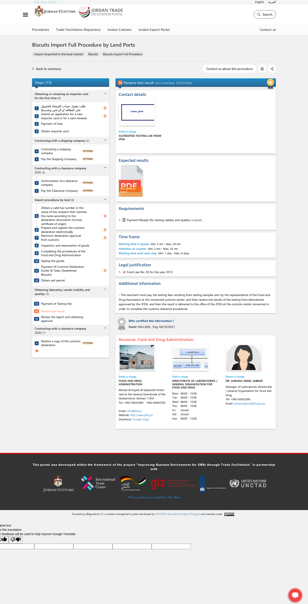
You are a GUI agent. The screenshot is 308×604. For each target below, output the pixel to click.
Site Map (174, 497)
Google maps (141, 419)
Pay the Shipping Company (59, 159)
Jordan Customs (119, 29)
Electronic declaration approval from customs (61, 238)
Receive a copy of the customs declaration (60, 343)
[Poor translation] (15, 540)
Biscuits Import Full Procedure (122, 54)
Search (264, 14)
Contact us (268, 29)
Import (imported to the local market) (58, 54)
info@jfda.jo (134, 411)
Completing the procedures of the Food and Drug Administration (63, 253)
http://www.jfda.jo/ (141, 415)
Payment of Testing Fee (56, 304)
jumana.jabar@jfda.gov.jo (249, 403)
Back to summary (46, 68)
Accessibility (157, 497)
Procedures (40, 29)
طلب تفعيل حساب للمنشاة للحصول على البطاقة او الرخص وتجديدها (63, 108)
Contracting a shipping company (56, 151)
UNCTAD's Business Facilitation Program (177, 514)
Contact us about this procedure (229, 69)
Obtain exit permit (53, 280)
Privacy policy (137, 497)
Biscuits (93, 54)
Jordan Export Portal (154, 29)
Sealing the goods (52, 261)
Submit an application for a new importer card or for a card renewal (64, 116)
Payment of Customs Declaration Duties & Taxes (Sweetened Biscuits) (62, 271)
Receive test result (53, 311)
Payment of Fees (52, 124)
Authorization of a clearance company (59, 183)
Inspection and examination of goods (65, 245)
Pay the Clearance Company (59, 191)
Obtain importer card (55, 131)
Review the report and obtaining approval (62, 319)
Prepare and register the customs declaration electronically (62, 230)
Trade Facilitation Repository (78, 29)
